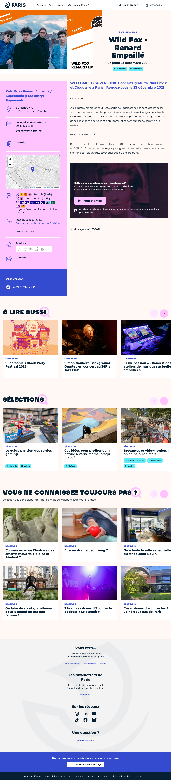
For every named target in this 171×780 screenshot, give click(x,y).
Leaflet (32, 187)
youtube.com (116, 183)
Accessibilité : (64, 776)
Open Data (102, 776)
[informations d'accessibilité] (34, 249)
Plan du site (141, 776)
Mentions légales (32, 776)
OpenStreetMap (47, 187)
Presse (90, 776)
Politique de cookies (121, 776)
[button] (32, 169)
